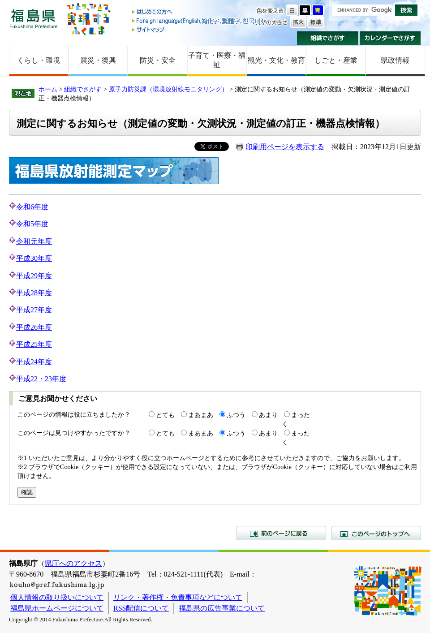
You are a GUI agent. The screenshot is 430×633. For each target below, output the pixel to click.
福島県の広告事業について (222, 608)
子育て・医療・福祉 (216, 60)
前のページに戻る (281, 533)
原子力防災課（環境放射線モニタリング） (168, 89)
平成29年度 (34, 276)
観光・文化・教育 (276, 60)
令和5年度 (32, 224)
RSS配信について (141, 608)
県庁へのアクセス (73, 563)
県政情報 (395, 60)
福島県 (33, 18)
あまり (268, 414)
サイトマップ (198, 29)
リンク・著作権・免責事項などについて (177, 597)
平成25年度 (34, 344)
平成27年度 (34, 310)
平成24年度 (34, 362)
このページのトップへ (376, 533)
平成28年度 (34, 293)
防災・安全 (158, 60)
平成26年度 (34, 327)
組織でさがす (327, 38)
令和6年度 (28, 207)
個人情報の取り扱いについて (56, 597)
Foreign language (198, 21)
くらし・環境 (38, 60)
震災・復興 (98, 60)
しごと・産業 (335, 60)
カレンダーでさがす (390, 38)
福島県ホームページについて (56, 608)
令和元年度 (34, 241)
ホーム (48, 89)
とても (165, 414)
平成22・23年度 (41, 379)
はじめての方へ (198, 12)
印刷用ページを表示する (284, 147)
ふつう (236, 414)
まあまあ (200, 414)
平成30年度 (34, 258)
